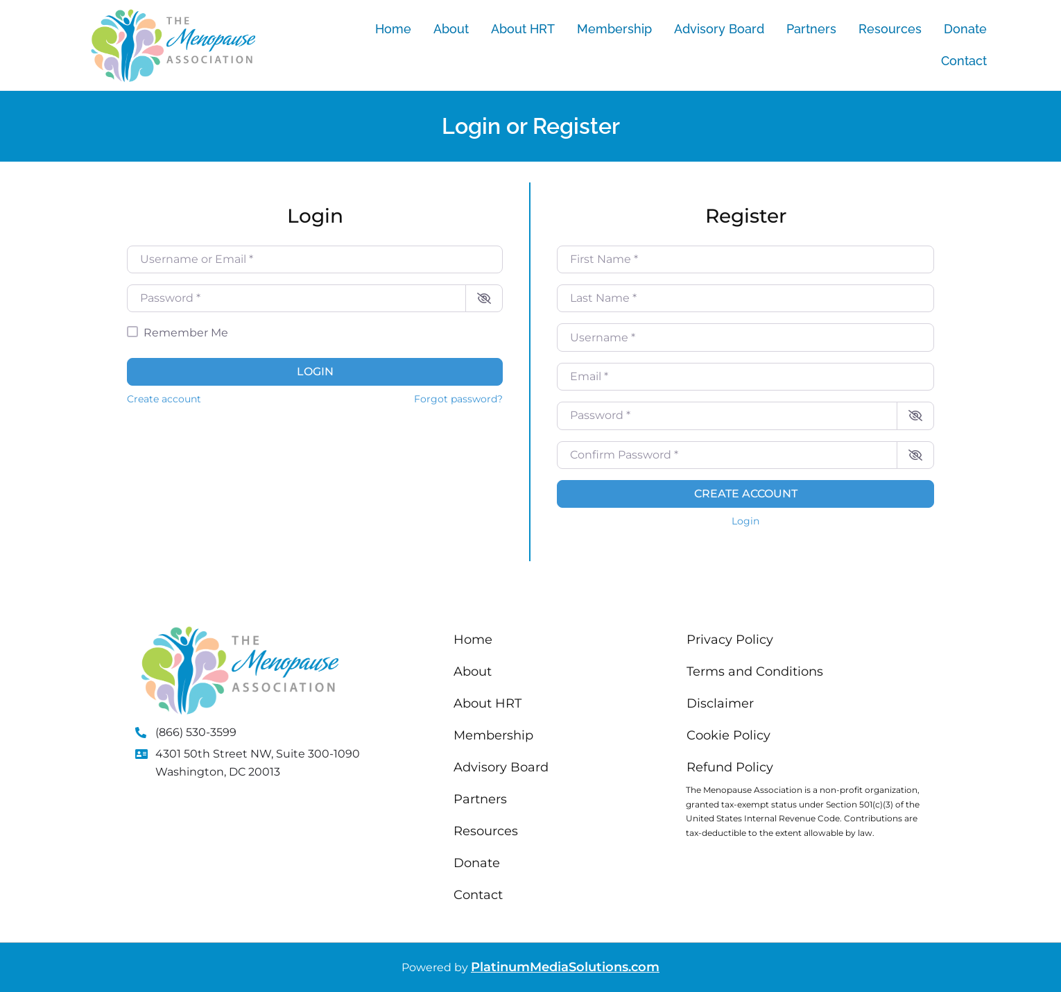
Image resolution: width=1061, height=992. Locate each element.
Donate (965, 29)
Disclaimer (720, 703)
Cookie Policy (728, 735)
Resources (890, 29)
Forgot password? (458, 398)
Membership (614, 29)
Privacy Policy (730, 639)
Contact (964, 60)
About (451, 29)
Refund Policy (730, 767)
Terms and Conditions (755, 671)
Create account (164, 398)
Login (315, 371)
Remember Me (186, 332)
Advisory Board (719, 29)
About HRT (523, 29)
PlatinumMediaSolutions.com (565, 967)
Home (393, 29)
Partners (811, 29)
